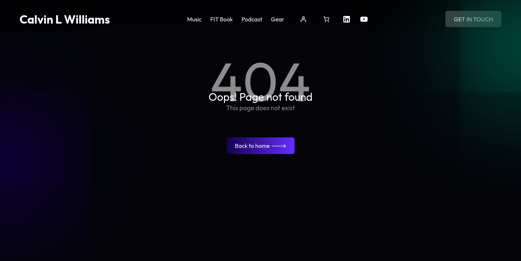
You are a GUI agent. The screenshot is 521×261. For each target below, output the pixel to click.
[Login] (303, 19)
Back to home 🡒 (260, 145)
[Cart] (326, 19)
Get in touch (473, 19)
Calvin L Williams (65, 19)
